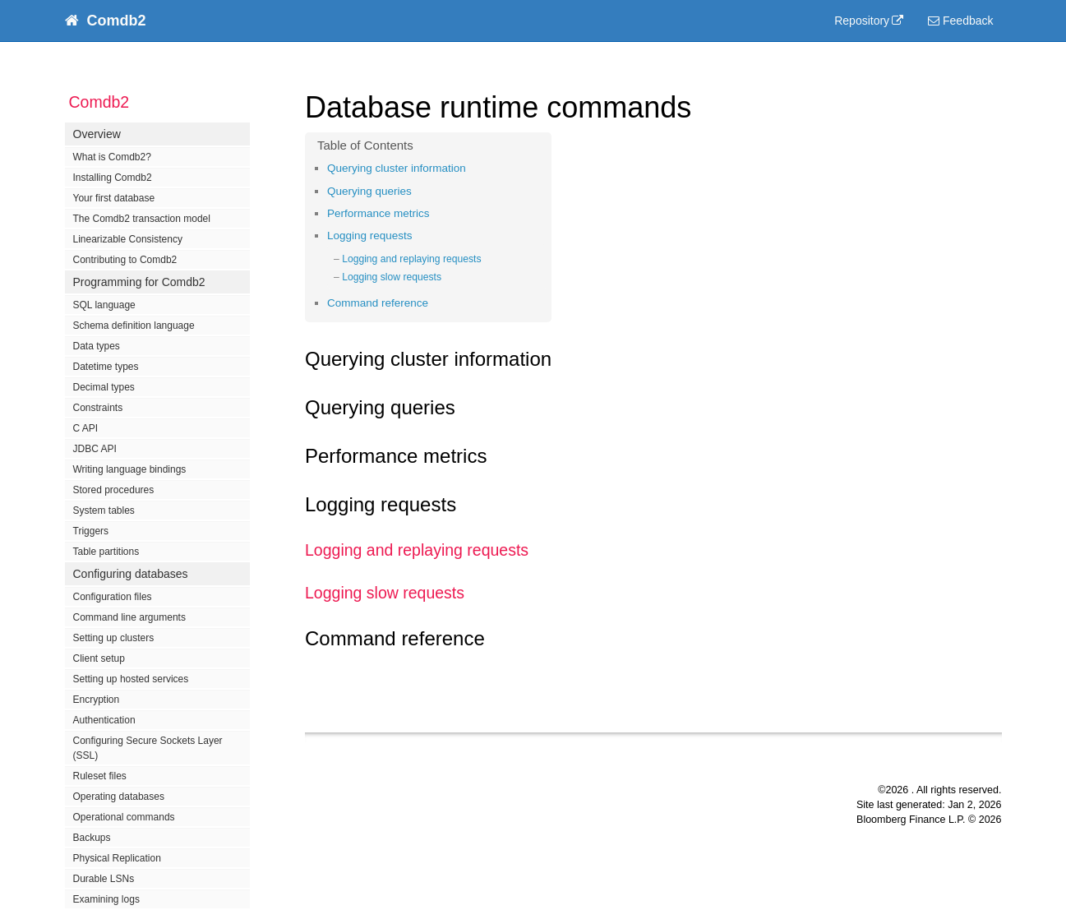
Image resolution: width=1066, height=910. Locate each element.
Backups (92, 837)
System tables (104, 510)
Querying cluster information (396, 168)
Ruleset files (100, 776)
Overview (97, 134)
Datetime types (106, 366)
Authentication (104, 720)
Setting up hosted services (131, 679)
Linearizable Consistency (127, 239)
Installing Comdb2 (112, 177)
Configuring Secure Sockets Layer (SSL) (148, 748)
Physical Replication (117, 858)
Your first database (114, 198)
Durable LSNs (104, 879)
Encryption (96, 699)
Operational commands (124, 817)
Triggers (91, 531)
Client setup (99, 658)
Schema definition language (134, 325)
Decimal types (104, 387)
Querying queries (369, 191)
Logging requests (370, 235)
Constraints (98, 407)
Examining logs (106, 899)
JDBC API (95, 449)
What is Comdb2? (112, 157)
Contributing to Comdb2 (125, 260)
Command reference (377, 303)
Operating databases (118, 796)
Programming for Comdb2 (139, 282)
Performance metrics (378, 213)
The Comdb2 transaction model (141, 218)
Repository (861, 20)
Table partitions (106, 551)
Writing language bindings (130, 469)
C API (86, 428)
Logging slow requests (391, 277)
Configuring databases (130, 573)
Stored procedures (114, 490)
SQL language (104, 305)
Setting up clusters (114, 638)
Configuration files (112, 597)
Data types (96, 346)
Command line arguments (129, 617)
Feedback (960, 20)
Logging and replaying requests (411, 259)
